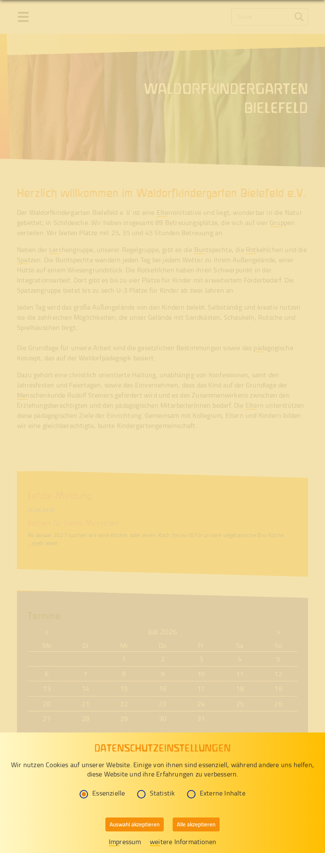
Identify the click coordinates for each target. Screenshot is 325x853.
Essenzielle (102, 793)
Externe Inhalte (216, 793)
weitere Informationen (183, 841)
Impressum (125, 841)
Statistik (156, 793)
